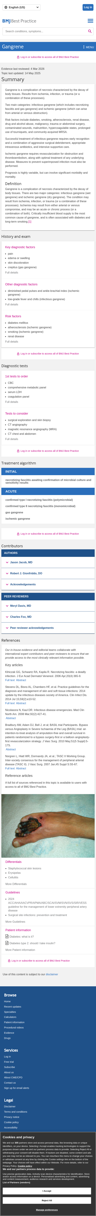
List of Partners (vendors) (16, 1182)
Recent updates (12, 1006)
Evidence (9, 1032)
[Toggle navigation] (90, 21)
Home (7, 1001)
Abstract (20, 680)
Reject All (47, 1200)
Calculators (10, 1017)
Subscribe (9, 1067)
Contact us (10, 1082)
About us (9, 1072)
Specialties (10, 1012)
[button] (83, 47)
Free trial (9, 1061)
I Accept (46, 1191)
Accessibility (10, 1127)
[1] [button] (29, 221)
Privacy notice (11, 1117)
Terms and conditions (15, 1111)
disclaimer (52, 974)
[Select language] (21, 7)
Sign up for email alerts (16, 1088)
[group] (48, 562)
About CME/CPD (13, 1077)
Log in (88, 7)
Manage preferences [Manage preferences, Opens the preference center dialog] (47, 1210)
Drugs (7, 1038)
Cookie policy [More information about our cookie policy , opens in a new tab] (25, 1166)
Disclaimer (9, 1106)
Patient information (14, 1022)
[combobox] (45, 31)
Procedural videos (14, 1027)
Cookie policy (11, 1122)
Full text (10, 680)
